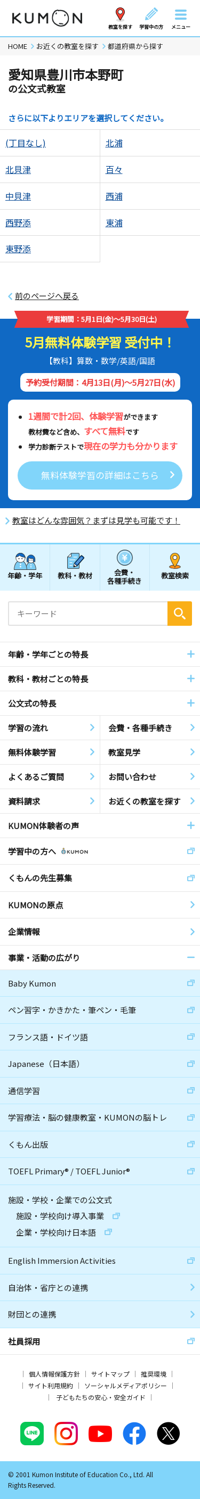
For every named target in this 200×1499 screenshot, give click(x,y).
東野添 (18, 248)
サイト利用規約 (50, 1385)
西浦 (114, 195)
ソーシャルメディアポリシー (125, 1385)
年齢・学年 (24, 575)
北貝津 (18, 169)
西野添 (18, 222)
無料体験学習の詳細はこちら (100, 475)
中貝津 (18, 195)
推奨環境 (153, 1373)
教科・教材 (75, 575)
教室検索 (175, 575)
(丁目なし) (25, 142)
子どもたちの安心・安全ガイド (101, 1397)
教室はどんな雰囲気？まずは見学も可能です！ (96, 520)
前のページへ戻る (47, 296)
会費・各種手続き (124, 576)
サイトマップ (110, 1373)
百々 (114, 169)
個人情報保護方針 (54, 1373)
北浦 (114, 142)
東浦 (114, 222)
